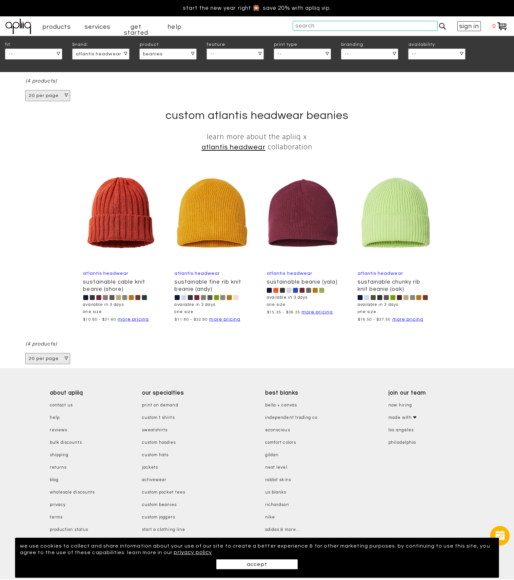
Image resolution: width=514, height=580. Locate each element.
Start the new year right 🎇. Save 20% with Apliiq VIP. (257, 8)
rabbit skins (278, 480)
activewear (154, 480)
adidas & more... (282, 530)
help (174, 27)
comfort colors (280, 443)
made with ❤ (402, 418)
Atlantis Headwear (234, 147)
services (98, 27)
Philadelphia (402, 443)
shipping (59, 456)
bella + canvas (281, 406)
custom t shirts (158, 418)
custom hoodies (159, 443)
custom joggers (158, 518)
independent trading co (291, 418)
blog (54, 480)
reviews (58, 431)
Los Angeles (401, 431)
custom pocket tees (163, 493)
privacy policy (226, 552)
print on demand (160, 406)
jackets (150, 468)
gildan (272, 456)
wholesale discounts (72, 493)
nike (270, 518)
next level (276, 468)
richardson (277, 505)
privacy (58, 505)
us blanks (276, 493)
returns (58, 468)
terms (56, 518)
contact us (61, 406)
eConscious (277, 431)
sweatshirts (155, 431)
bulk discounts (66, 443)
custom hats (155, 456)
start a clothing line (163, 530)
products (56, 27)
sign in (469, 26)
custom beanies (159, 505)
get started (136, 30)
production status (69, 530)
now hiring (400, 406)
